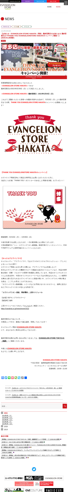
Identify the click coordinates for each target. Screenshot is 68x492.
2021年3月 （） (7, 420)
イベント (44, 442)
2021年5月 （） (7, 415)
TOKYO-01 (60, 439)
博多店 (3, 41)
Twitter (34, 469)
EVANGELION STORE (15, 1)
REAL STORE (53, 1)
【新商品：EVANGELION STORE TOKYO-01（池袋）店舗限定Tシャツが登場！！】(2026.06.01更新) (30, 439)
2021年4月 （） (7, 418)
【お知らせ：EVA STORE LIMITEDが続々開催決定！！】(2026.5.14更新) (22, 442)
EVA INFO (27, 1)
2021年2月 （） (7, 422)
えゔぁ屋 (30, 447)
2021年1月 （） (7, 424)
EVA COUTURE (40, 1)
